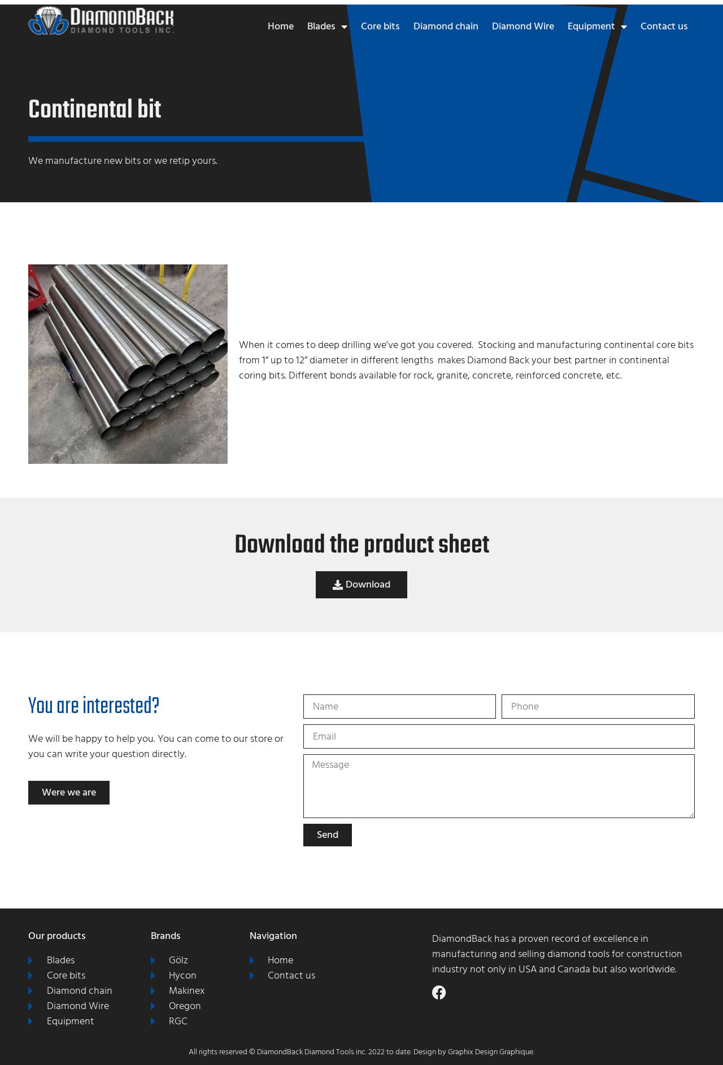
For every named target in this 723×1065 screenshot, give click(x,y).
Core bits (380, 26)
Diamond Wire (523, 26)
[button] (361, 584)
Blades (327, 26)
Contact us (664, 26)
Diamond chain (445, 26)
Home (281, 26)
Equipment (597, 26)
